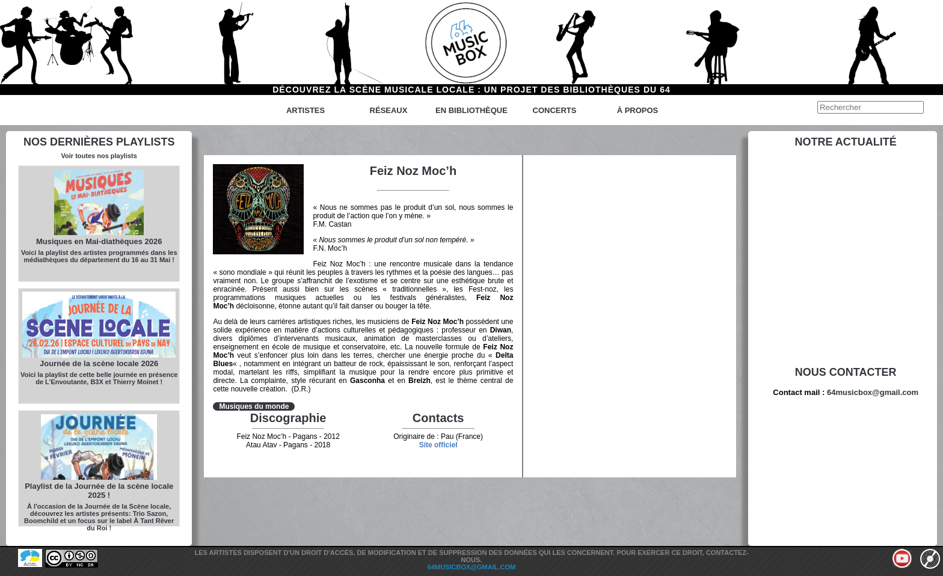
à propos (638, 110)
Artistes (305, 110)
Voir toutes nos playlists (99, 155)
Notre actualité (846, 142)
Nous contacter (846, 372)
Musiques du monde (254, 406)
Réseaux (389, 110)
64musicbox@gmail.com (872, 392)
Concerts (555, 110)
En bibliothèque (471, 110)
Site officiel (438, 445)
